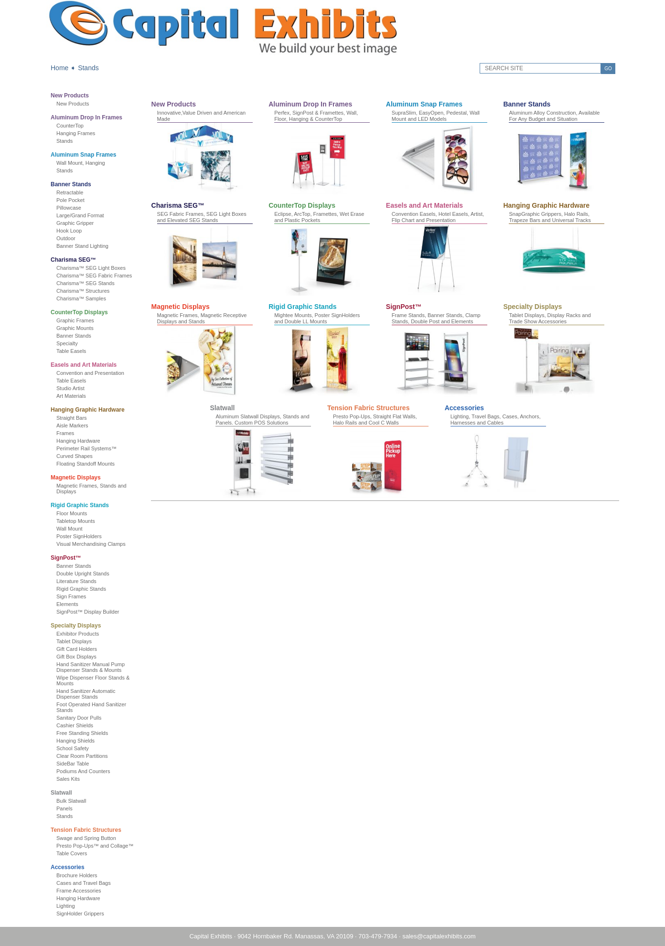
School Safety (72, 748)
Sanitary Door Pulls (78, 718)
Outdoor (65, 238)
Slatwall (61, 792)
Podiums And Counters (83, 771)
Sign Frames (71, 596)
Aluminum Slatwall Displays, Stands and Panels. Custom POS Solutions (262, 419)
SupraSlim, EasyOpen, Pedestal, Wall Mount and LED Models (436, 116)
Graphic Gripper (75, 223)
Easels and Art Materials (84, 364)
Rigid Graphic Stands (80, 505)
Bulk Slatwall (71, 801)
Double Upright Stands (82, 573)
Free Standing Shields (82, 733)
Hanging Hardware (78, 441)
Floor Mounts (71, 513)
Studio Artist (70, 388)
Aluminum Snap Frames (83, 154)
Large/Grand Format (80, 215)
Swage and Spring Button (86, 838)
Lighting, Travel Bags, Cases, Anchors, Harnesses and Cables (495, 419)
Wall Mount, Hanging (80, 163)
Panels (64, 808)
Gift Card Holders (76, 649)
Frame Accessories (78, 890)
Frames (65, 433)
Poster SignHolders (79, 536)
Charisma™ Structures (82, 291)
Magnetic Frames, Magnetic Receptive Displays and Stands (202, 318)
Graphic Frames (75, 320)
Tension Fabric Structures (86, 830)
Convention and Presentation (90, 373)
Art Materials (71, 396)
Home (59, 68)
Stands (88, 68)
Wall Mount (69, 528)
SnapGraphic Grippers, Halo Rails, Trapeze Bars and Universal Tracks (549, 217)
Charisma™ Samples (81, 298)
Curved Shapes (74, 456)
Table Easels (71, 351)
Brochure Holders (76, 875)
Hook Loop (69, 231)
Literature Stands (76, 581)
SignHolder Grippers (80, 913)
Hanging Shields (75, 741)
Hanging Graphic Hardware (88, 409)
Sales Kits (68, 779)
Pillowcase (68, 208)
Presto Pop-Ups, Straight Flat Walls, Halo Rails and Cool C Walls (375, 419)
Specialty (67, 343)
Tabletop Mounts (75, 521)
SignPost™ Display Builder (87, 612)
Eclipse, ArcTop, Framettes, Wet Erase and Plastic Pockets (319, 217)
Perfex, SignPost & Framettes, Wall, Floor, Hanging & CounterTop (316, 116)
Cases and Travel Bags (83, 883)
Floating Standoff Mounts (85, 464)
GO (608, 68)
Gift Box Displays (76, 656)
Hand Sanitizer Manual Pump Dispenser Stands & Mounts (90, 667)
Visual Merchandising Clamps (91, 544)
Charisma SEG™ (73, 259)
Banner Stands (71, 184)
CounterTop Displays (79, 312)
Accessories (68, 867)
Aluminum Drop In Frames (86, 117)
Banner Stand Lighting (82, 246)
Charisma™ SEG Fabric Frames (94, 275)
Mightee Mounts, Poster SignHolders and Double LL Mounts (317, 318)
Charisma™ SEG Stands (85, 283)
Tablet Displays (74, 641)
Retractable (69, 192)
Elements (67, 604)
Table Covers (71, 853)
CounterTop (70, 125)
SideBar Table (72, 763)
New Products (70, 95)
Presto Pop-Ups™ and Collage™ (94, 846)
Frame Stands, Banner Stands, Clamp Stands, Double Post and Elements (436, 318)
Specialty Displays (76, 625)
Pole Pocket (70, 200)
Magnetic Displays (76, 477)
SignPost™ (66, 557)
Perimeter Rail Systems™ (86, 448)
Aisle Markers (72, 425)
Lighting (65, 906)
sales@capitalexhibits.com (438, 936)
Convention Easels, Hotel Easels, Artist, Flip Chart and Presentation (438, 217)
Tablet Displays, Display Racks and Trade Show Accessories (549, 318)
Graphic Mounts (75, 328)
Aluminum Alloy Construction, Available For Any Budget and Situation (554, 116)
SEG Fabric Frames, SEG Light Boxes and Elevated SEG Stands (202, 217)
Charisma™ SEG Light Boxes (91, 268)
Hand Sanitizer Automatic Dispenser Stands (86, 694)
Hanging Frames (75, 133)
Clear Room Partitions (82, 756)
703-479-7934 (377, 936)
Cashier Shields (74, 725)
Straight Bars (71, 418)
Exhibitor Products (77, 634)
